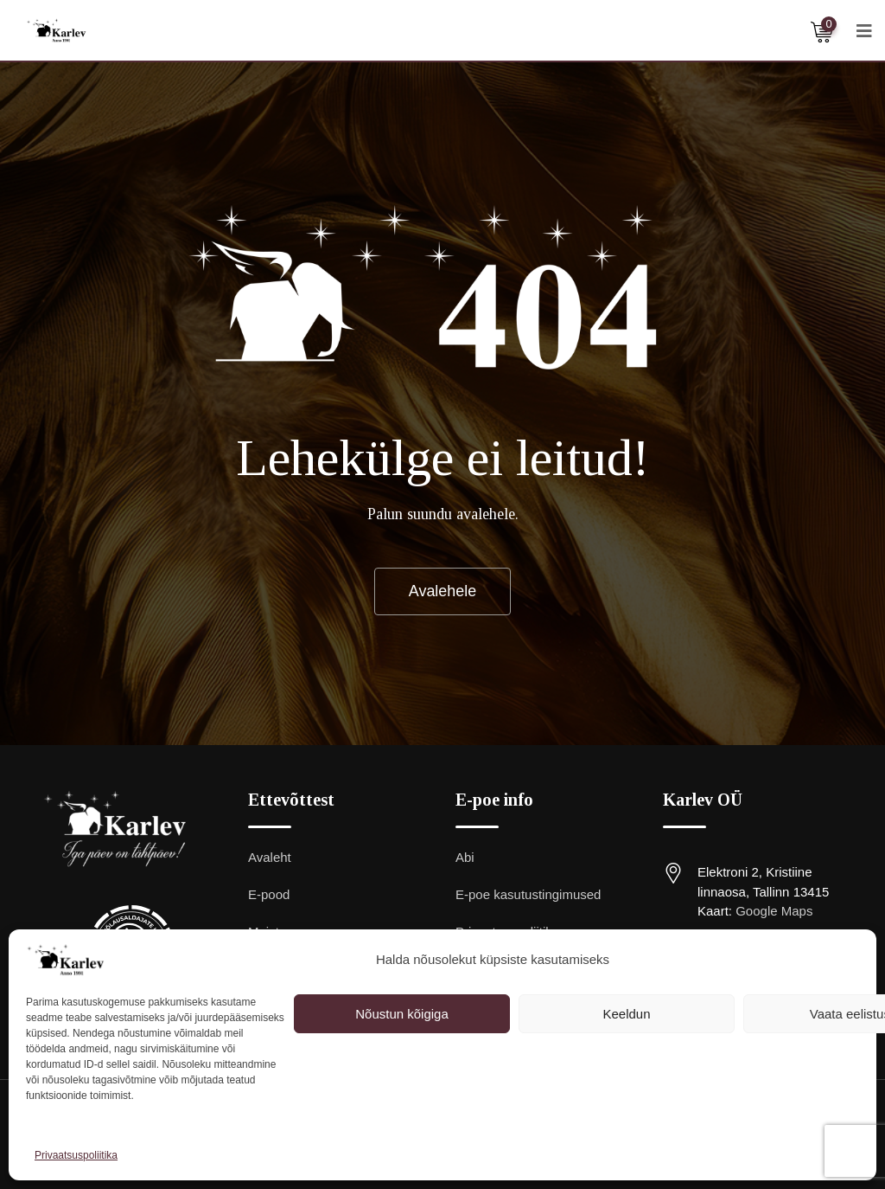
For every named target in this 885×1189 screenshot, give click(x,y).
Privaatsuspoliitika (76, 1155)
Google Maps (773, 911)
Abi (464, 858)
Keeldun (626, 1013)
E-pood (269, 895)
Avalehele (443, 591)
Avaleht (269, 858)
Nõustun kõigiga (402, 1013)
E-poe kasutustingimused (528, 895)
